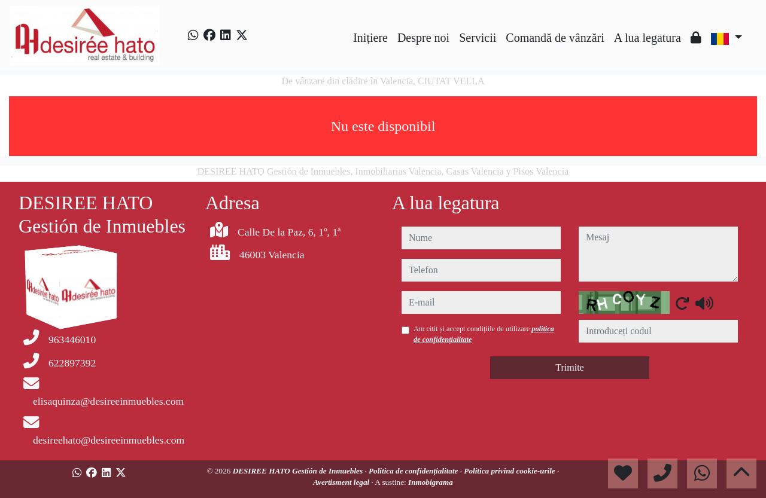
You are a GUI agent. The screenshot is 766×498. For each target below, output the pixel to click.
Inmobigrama (430, 482)
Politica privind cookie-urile (510, 470)
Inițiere (370, 37)
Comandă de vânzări (555, 37)
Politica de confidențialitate (414, 470)
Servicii (477, 37)
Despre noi (423, 37)
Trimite (569, 367)
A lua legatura (647, 37)
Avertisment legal (342, 482)
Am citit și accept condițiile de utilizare (484, 334)
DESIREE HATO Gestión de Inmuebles (299, 470)
